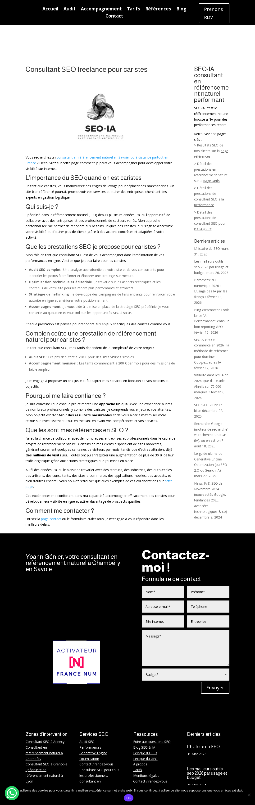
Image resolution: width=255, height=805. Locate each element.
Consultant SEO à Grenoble (46, 736)
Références (158, 9)
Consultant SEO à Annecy (45, 713)
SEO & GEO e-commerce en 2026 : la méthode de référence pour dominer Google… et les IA (211, 323)
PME (94, 775)
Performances (90, 719)
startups (109, 770)
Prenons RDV (213, 13)
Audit (70, 9)
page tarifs (211, 153)
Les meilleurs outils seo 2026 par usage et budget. (211, 239)
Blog (181, 9)
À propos (140, 736)
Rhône (52, 781)
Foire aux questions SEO (152, 713)
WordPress (87, 764)
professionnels (96, 747)
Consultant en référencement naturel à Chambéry (44, 725)
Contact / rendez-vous (96, 736)
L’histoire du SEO (207, 221)
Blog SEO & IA (144, 719)
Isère (41, 781)
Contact (114, 16)
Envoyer (215, 659)
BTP (82, 775)
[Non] (249, 794)
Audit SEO (87, 713)
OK (128, 798)
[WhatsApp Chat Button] (12, 793)
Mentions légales (146, 747)
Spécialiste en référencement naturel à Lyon (44, 747)
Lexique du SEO (145, 725)
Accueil (50, 9)
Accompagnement (101, 9)
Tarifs (133, 9)
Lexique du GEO (145, 730)
